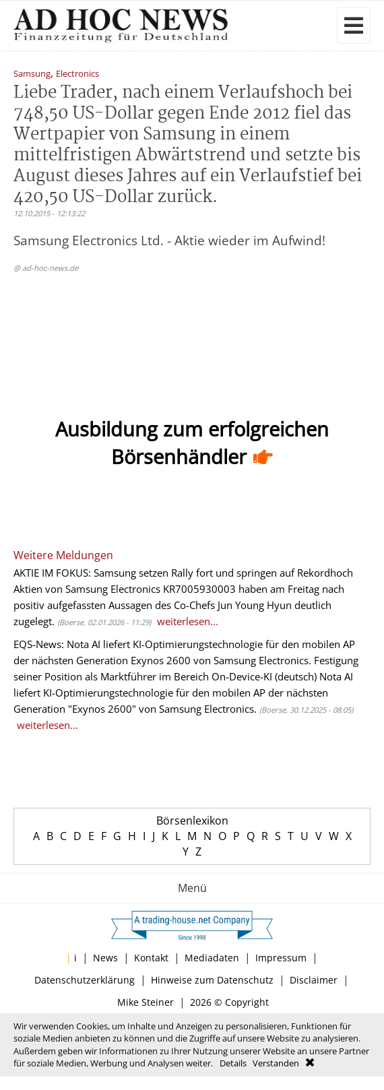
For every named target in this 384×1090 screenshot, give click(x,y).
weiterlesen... (187, 621)
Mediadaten (212, 957)
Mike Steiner (145, 1002)
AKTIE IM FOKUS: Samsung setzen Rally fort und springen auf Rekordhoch (183, 572)
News (105, 957)
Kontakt (151, 957)
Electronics (77, 74)
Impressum (281, 957)
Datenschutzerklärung (84, 979)
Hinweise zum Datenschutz (212, 979)
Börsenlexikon (192, 820)
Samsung (32, 74)
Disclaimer (314, 979)
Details (233, 1063)
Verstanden (276, 1063)
